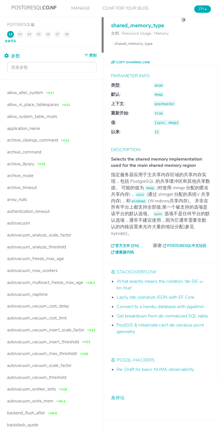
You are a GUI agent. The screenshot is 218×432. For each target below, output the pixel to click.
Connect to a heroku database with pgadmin (160, 307)
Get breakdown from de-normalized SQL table (162, 316)
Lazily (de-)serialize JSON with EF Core (155, 297)
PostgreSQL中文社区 (186, 245)
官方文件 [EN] (127, 245)
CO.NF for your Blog (125, 8)
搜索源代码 (124, 252)
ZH (202, 8)
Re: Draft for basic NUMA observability (155, 369)
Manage (80, 8)
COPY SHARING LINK (130, 62)
